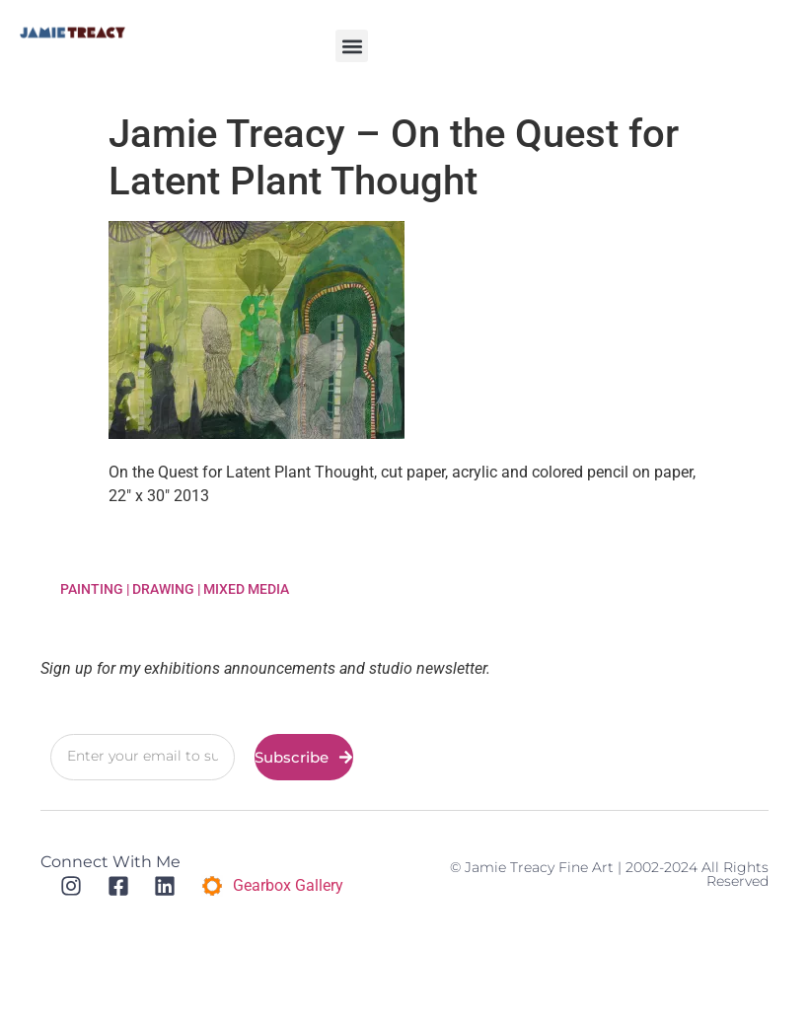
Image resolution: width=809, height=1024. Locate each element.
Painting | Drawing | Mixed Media (174, 589)
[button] (351, 46)
